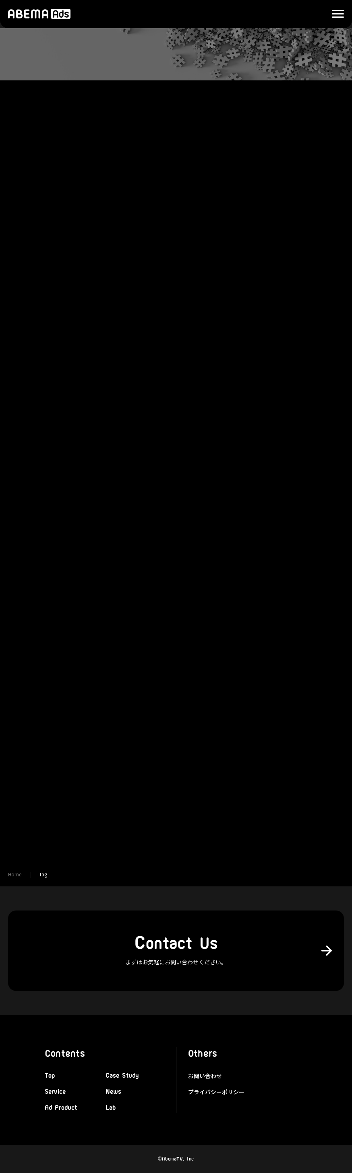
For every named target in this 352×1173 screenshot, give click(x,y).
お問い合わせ (205, 1076)
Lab (111, 1108)
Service (55, 1092)
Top (50, 1076)
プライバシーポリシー (216, 1092)
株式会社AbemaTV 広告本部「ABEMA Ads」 (39, 14)
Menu (334, 14)
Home (14, 874)
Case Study (122, 1076)
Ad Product (61, 1108)
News (114, 1092)
